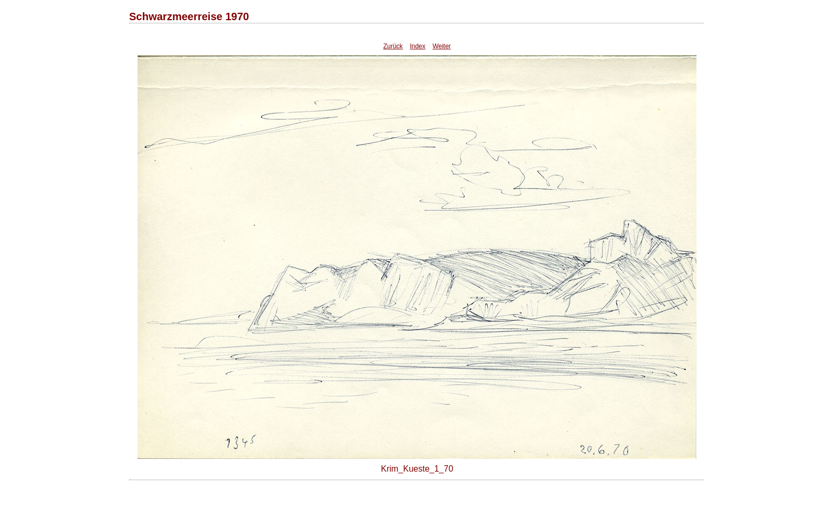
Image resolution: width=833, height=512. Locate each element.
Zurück (393, 46)
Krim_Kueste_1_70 (417, 468)
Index (417, 46)
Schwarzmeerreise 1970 (189, 16)
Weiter (441, 46)
